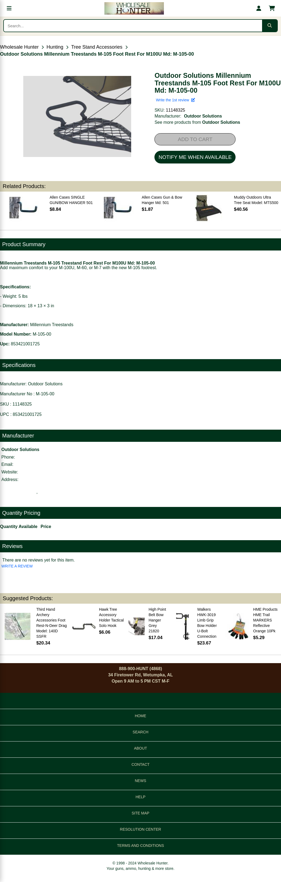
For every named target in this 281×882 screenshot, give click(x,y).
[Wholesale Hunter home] (134, 8)
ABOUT (140, 748)
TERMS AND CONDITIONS (140, 845)
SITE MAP (140, 813)
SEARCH (140, 732)
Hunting (55, 47)
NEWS (140, 781)
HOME (140, 716)
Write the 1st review (175, 100)
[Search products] (133, 26)
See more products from (197, 122)
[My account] (259, 8)
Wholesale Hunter (19, 47)
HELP (140, 797)
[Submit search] (269, 26)
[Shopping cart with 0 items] (272, 8)
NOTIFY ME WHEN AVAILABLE (195, 157)
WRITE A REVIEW (17, 566)
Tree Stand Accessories (96, 47)
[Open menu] (9, 8)
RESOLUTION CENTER (140, 829)
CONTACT (140, 764)
